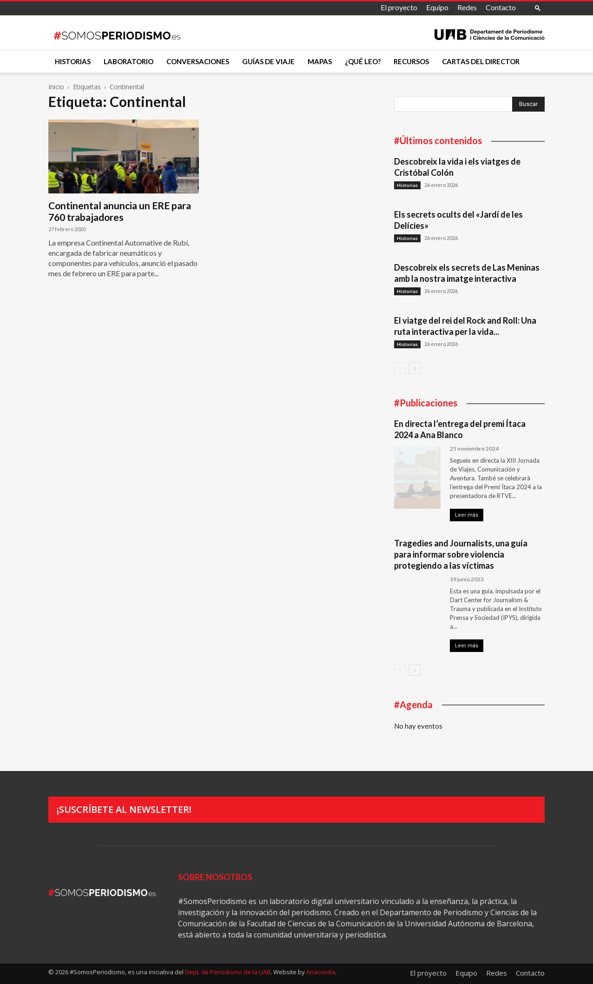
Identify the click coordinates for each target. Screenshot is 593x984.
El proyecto (399, 7)
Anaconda (320, 972)
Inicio (56, 86)
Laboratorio (128, 61)
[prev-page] (400, 368)
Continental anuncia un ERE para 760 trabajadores (119, 211)
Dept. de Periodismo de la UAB (227, 972)
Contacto (501, 7)
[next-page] (415, 368)
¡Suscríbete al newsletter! (124, 809)
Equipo (437, 7)
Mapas (320, 61)
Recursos (411, 61)
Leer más (466, 515)
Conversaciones (197, 61)
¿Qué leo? (363, 61)
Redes (467, 7)
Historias (73, 61)
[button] (538, 7)
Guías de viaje (268, 61)
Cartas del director (481, 61)
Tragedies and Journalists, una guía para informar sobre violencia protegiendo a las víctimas (460, 554)
